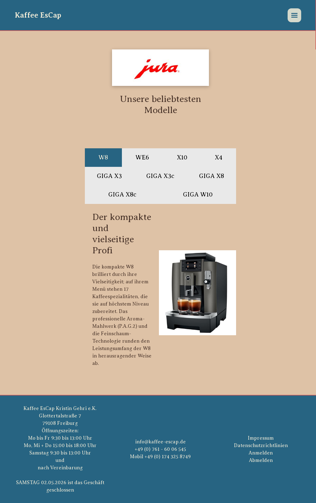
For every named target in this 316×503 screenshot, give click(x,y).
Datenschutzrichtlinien (261, 445)
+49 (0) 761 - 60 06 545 (160, 449)
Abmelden (261, 460)
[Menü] (294, 15)
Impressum (261, 438)
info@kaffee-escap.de (160, 442)
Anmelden (261, 453)
